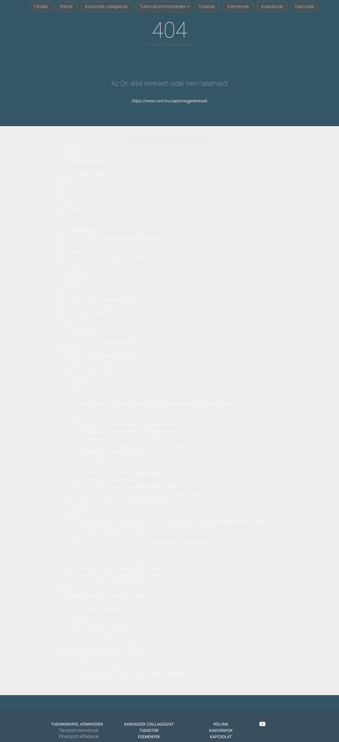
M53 (63, 224)
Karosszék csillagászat (106, 6)
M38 (63, 203)
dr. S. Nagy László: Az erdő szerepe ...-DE (111, 583)
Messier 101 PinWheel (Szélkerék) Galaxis (113, 259)
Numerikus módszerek (94, 631)
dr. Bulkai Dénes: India (94, 514)
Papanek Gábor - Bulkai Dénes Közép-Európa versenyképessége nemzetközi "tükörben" (156, 410)
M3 (62, 169)
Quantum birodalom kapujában (105, 596)
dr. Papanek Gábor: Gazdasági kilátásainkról (122, 575)
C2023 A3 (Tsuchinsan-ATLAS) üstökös (107, 356)
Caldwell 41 (74, 266)
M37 (63, 197)
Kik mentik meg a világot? (98, 624)
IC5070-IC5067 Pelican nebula (96, 342)
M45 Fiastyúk (75, 210)
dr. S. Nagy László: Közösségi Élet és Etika (114, 417)
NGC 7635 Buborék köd (87, 314)
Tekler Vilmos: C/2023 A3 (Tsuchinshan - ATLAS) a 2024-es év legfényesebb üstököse (168, 521)
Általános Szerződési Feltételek (102, 680)
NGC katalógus (78, 273)
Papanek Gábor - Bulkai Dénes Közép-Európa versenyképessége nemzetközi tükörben (155, 404)
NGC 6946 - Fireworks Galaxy (96, 293)
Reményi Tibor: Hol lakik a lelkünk (109, 535)
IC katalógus (75, 321)
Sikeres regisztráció (93, 665)
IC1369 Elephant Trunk (88, 328)
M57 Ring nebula (80, 231)
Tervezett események (93, 369)
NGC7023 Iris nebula (84, 307)
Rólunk (66, 6)
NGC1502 (69, 286)
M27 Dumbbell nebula (87, 176)
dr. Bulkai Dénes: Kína (93, 507)
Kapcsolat (304, 6)
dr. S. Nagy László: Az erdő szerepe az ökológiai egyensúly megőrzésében (143, 431)
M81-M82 (69, 252)
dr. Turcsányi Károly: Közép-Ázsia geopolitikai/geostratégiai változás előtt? (144, 493)
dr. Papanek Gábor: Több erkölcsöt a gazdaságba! (121, 452)
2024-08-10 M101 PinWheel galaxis (107, 610)
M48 (63, 217)
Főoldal (41, 6)
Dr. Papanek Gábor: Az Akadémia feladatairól (116, 397)
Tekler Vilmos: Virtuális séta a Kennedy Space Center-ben (128, 486)
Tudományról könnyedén (163, 6)
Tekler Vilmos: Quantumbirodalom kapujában (117, 473)
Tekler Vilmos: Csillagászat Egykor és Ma (118, 500)
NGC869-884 (72, 279)
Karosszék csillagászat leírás (99, 652)
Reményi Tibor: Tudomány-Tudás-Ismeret (116, 569)
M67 (63, 245)
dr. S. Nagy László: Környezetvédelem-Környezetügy (123, 438)
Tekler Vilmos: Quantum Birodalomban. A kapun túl (122, 466)
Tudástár (206, 6)
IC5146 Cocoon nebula (87, 349)
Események (238, 6)
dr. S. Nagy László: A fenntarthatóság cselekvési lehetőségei (131, 424)
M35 (63, 183)
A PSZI (74, 603)
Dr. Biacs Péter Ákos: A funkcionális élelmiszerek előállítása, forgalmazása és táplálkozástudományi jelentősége (165, 552)
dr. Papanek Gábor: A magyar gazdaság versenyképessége (129, 445)
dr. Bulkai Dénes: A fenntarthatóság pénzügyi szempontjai (140, 542)
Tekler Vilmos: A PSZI (95, 459)
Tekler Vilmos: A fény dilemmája (105, 480)
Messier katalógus (83, 162)
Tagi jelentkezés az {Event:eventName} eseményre (129, 672)
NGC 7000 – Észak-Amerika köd (97, 300)
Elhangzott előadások (95, 376)
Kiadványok (272, 6)
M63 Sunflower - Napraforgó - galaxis (109, 238)
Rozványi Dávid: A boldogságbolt (107, 562)
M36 (63, 190)
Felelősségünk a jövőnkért (101, 645)
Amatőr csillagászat (93, 638)
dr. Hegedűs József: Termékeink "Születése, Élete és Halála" (140, 528)
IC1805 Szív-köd (78, 335)
